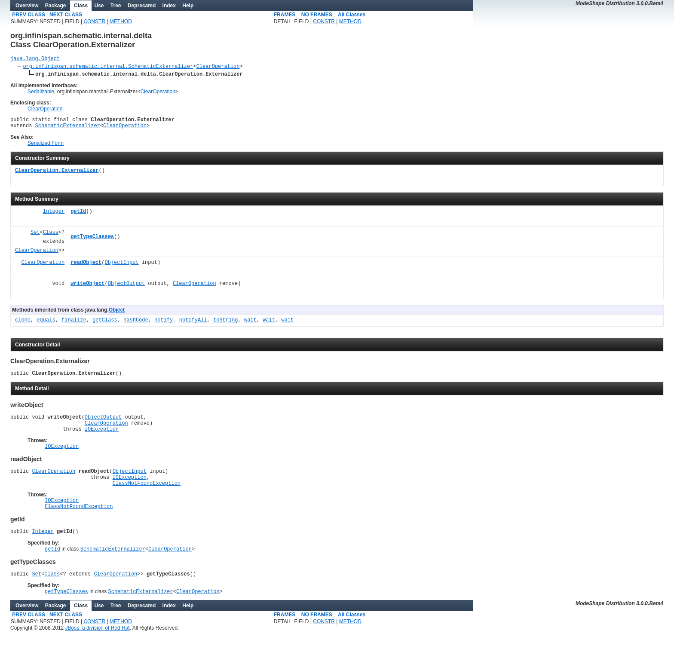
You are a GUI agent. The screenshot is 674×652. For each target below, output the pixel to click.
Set (35, 236)
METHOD (121, 21)
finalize (73, 324)
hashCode (135, 324)
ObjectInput (121, 266)
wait (250, 324)
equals (46, 324)
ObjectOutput (126, 287)
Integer (53, 215)
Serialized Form (46, 147)
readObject (85, 266)
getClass (104, 324)
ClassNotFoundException (147, 497)
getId (78, 215)
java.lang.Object (35, 59)
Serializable (41, 93)
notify (163, 324)
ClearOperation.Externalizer (56, 174)
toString (225, 324)
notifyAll (193, 324)
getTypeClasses (92, 241)
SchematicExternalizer (67, 129)
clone (23, 324)
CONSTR (94, 21)
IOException (102, 437)
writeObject (87, 287)
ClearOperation (218, 67)
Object (117, 314)
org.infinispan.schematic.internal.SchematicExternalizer (108, 67)
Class (50, 236)
